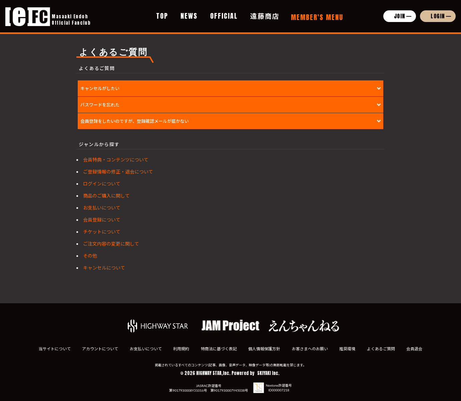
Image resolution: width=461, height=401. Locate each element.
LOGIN (438, 16)
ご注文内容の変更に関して (111, 244)
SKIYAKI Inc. (268, 373)
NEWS (188, 16)
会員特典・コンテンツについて (115, 159)
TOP (162, 16)
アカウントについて (99, 348)
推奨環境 (348, 348)
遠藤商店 (265, 16)
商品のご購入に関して (106, 195)
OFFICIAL (224, 16)
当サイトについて (53, 348)
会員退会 (416, 348)
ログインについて (101, 183)
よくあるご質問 (382, 348)
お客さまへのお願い (310, 348)
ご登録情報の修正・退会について (118, 171)
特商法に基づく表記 (218, 348)
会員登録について (101, 220)
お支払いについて (101, 208)
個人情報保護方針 (265, 348)
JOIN (399, 16)
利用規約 (181, 348)
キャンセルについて (104, 268)
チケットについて (101, 232)
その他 (90, 256)
